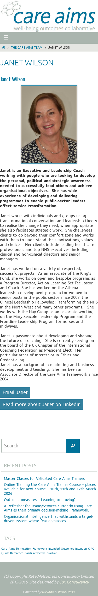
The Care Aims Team (26, 48)
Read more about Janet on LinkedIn (41, 404)
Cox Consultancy (74, 582)
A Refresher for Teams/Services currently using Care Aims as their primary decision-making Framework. (48, 508)
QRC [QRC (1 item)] (91, 548)
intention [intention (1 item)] (81, 548)
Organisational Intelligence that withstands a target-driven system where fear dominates (48, 518)
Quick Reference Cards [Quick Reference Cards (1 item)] (16, 553)
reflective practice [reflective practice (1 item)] (45, 553)
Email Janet (15, 392)
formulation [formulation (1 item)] (23, 548)
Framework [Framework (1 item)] (39, 548)
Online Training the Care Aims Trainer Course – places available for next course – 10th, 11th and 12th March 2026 (50, 489)
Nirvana (48, 592)
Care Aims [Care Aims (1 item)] (8, 548)
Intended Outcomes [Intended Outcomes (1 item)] (61, 548)
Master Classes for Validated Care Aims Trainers (44, 478)
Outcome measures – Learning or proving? (40, 500)
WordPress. (66, 592)
